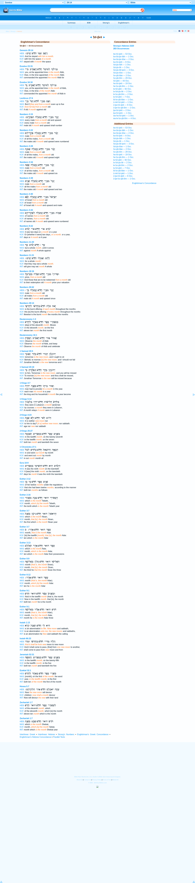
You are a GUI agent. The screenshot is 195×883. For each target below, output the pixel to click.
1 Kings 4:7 (25, 383)
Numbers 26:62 (27, 287)
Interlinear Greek (27, 734)
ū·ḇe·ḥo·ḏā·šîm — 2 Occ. (124, 108)
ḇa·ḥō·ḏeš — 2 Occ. (122, 110)
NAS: (22, 56)
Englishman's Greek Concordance (92, 734)
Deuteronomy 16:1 (28, 335)
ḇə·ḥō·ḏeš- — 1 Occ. (122, 113)
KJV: (22, 59)
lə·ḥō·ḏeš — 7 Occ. (121, 97)
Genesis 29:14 (26, 50)
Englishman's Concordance (144, 183)
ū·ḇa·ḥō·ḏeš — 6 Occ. (123, 105)
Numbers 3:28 (26, 146)
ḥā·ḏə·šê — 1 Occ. (121, 67)
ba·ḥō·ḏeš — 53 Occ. (122, 54)
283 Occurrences (121, 49)
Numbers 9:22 (26, 226)
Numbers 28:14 (27, 303)
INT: (21, 62)
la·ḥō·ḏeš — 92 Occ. (122, 89)
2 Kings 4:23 (25, 415)
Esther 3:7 (24, 511)
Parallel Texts (59, 737)
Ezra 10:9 (24, 463)
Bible (7, 31)
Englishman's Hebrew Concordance (35, 737)
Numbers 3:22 (26, 130)
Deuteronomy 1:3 (28, 319)
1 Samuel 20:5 (26, 351)
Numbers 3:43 (26, 210)
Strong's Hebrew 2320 (123, 46)
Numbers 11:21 (27, 255)
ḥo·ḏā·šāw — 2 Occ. (122, 75)
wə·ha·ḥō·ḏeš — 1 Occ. (123, 116)
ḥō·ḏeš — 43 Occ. (121, 81)
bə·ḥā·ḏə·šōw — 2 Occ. (123, 59)
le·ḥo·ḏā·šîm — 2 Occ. (123, 94)
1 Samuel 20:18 (27, 367)
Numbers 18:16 (27, 271)
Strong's (13, 31)
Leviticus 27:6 (26, 98)
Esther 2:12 (25, 479)
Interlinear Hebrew (46, 734)
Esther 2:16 (25, 495)
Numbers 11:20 (27, 242)
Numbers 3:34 (26, 162)
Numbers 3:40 (26, 194)
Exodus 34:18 (26, 82)
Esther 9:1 (24, 591)
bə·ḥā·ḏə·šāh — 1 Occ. (123, 56)
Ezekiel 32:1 (25, 670)
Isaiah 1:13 (25, 623)
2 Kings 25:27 (26, 431)
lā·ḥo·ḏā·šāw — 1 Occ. (123, 100)
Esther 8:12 (25, 575)
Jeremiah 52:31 (27, 654)
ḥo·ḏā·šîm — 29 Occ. (122, 78)
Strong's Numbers (66, 734)
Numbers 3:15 (26, 114)
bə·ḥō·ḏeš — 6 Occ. (122, 62)
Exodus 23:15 (26, 66)
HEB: (22, 53)
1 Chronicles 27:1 (28, 447)
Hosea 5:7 (24, 686)
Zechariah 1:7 (26, 702)
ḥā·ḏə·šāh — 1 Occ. (122, 65)
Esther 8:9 (24, 559)
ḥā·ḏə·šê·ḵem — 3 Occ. (123, 70)
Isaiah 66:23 (25, 638)
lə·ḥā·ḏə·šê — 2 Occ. (122, 91)
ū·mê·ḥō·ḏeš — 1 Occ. (123, 102)
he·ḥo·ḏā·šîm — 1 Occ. (123, 86)
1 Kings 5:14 (25, 399)
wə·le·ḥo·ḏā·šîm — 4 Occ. (124, 118)
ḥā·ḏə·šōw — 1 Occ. (122, 73)
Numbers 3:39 (26, 178)
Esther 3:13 (25, 543)
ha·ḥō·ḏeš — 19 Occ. (122, 83)
